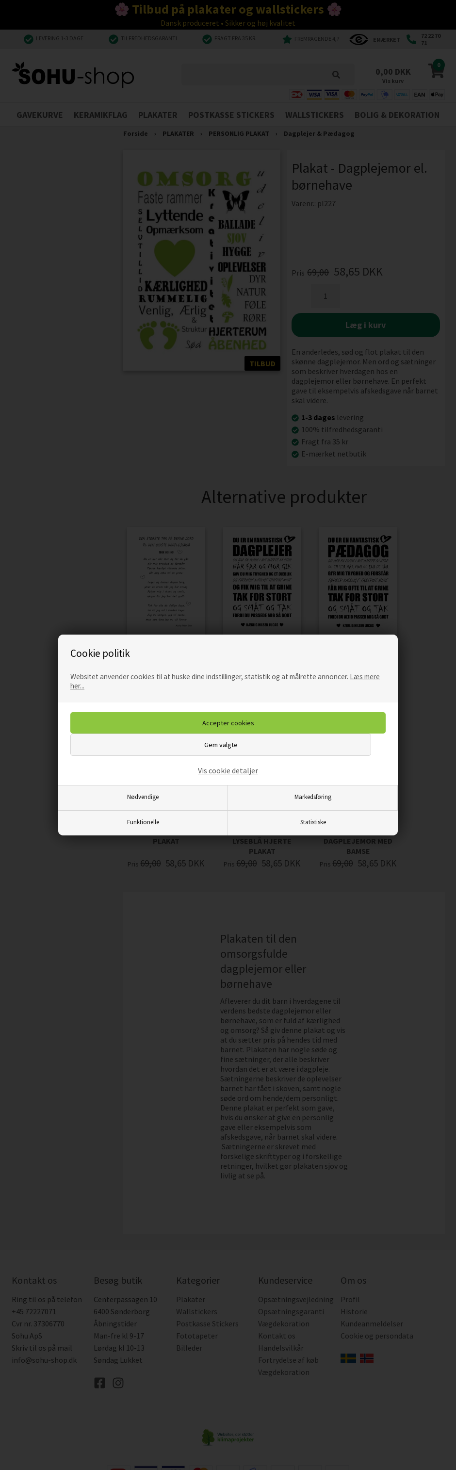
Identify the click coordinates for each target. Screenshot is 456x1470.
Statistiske (313, 822)
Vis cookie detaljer (228, 770)
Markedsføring (312, 796)
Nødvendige (143, 796)
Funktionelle (143, 822)
